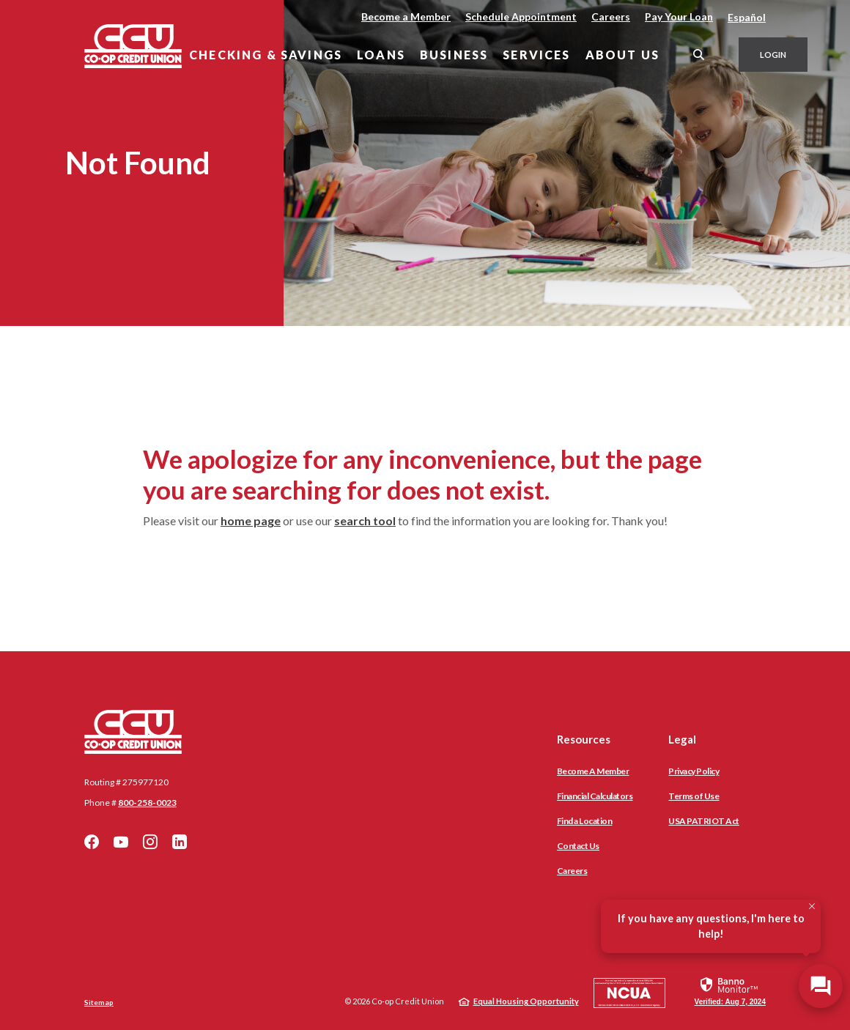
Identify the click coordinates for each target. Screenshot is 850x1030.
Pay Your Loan (679, 16)
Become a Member (406, 16)
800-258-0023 (147, 802)
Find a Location (585, 820)
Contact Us (578, 845)
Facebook (91, 841)
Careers (610, 16)
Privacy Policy (693, 771)
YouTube (121, 841)
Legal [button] (682, 739)
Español (747, 17)
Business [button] (454, 55)
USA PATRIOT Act (703, 820)
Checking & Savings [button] (265, 55)
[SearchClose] (699, 54)
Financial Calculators (595, 795)
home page (251, 520)
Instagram (150, 841)
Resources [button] (583, 739)
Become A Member (593, 771)
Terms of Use (693, 795)
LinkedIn (179, 841)
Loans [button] (381, 55)
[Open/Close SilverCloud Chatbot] (821, 986)
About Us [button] (622, 55)
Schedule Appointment (521, 16)
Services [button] (536, 55)
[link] (730, 990)
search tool (365, 520)
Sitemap (99, 1002)
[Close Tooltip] (812, 906)
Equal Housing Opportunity (526, 1001)
